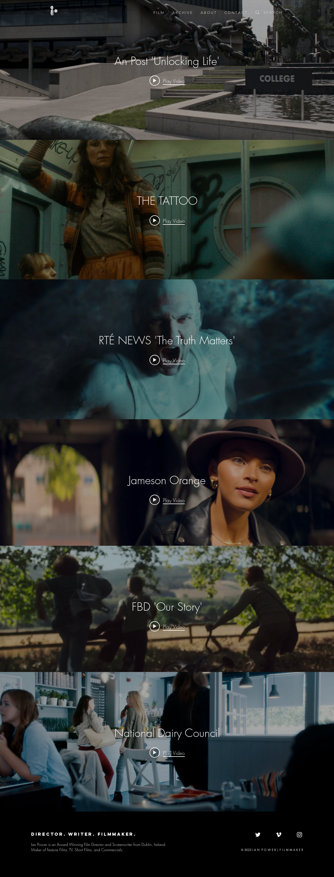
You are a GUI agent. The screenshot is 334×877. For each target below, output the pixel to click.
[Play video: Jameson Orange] (167, 499)
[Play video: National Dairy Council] (167, 752)
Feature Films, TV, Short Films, (70, 849)
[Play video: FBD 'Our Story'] (167, 626)
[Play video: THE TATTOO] (167, 220)
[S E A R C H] (281, 12)
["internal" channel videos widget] (167, 70)
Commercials (111, 849)
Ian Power (39, 844)
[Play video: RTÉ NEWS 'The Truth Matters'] (167, 360)
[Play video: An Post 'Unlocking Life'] (167, 80)
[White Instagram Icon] (299, 834)
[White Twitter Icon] (257, 834)
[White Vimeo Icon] (278, 834)
